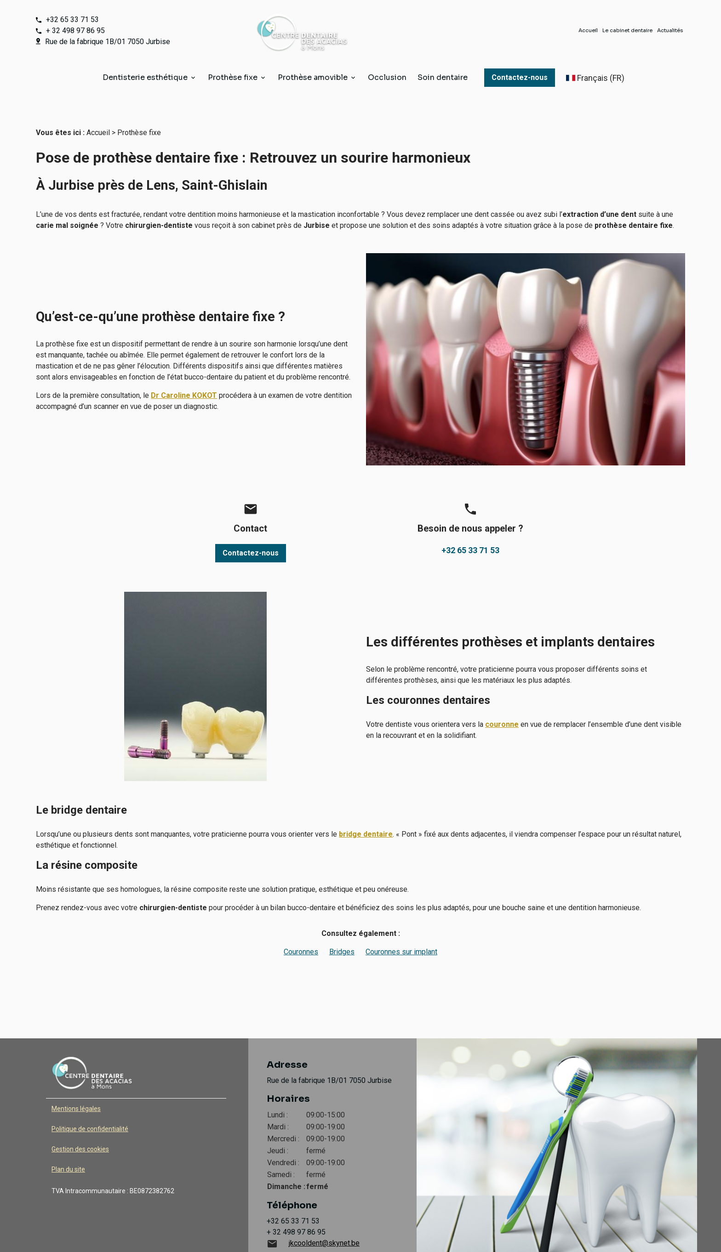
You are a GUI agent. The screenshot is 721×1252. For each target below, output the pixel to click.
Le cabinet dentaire (627, 30)
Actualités (670, 30)
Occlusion (387, 77)
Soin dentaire (443, 77)
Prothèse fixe (233, 77)
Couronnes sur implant (401, 933)
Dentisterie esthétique (145, 77)
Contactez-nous (520, 77)
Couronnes (301, 933)
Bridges (342, 933)
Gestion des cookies (80, 1130)
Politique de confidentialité (90, 1110)
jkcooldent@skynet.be (324, 1224)
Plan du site (68, 1151)
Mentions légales (76, 1090)
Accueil (588, 30)
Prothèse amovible (313, 77)
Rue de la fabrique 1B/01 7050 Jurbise (107, 41)
